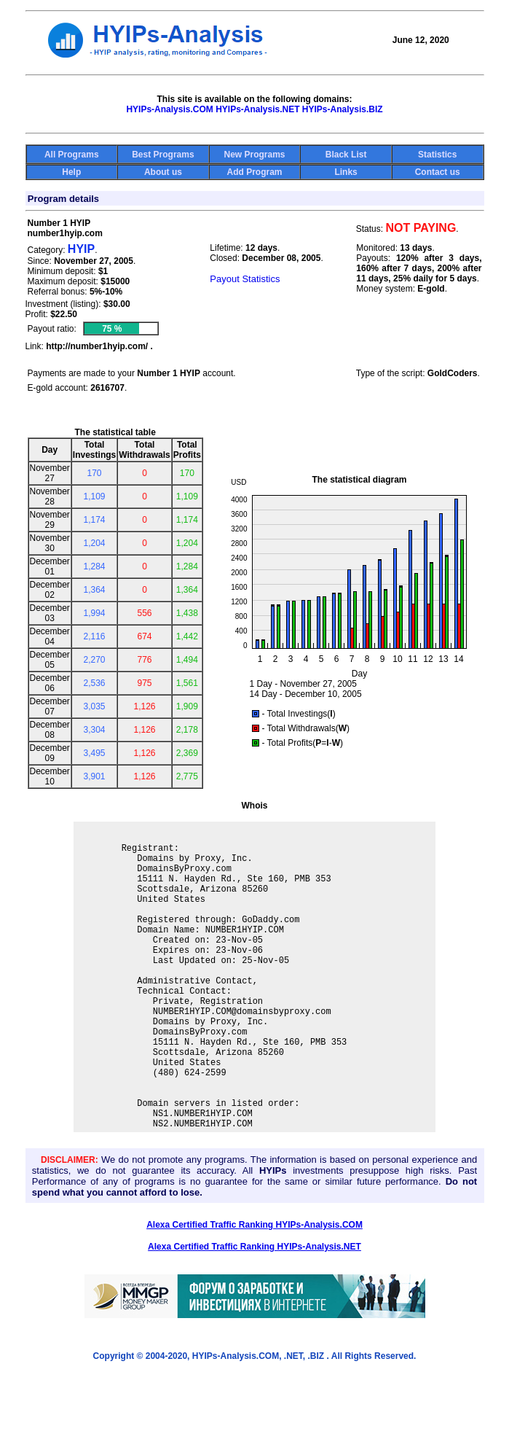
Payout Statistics (245, 278)
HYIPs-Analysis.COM (169, 109)
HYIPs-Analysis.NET (257, 109)
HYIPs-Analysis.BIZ (342, 109)
